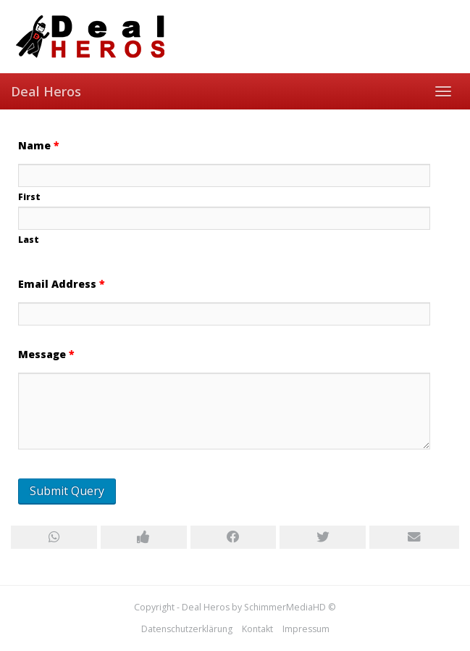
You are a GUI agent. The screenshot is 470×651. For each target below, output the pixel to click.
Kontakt (257, 629)
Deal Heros (46, 91)
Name (38, 145)
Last (28, 239)
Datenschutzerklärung (186, 629)
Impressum (306, 629)
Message (46, 354)
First (29, 197)
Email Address (61, 284)
